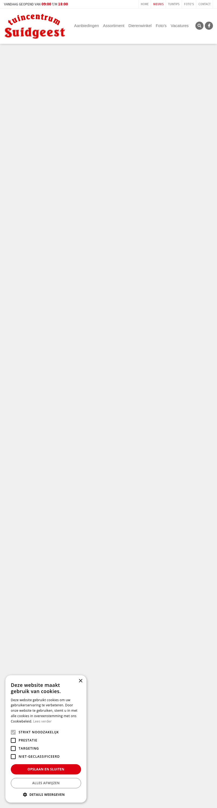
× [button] (80, 681)
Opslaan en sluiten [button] (46, 769)
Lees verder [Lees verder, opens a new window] (42, 721)
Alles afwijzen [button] (46, 783)
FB (209, 26)
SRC (199, 26)
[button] (46, 794)
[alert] (45, 739)
